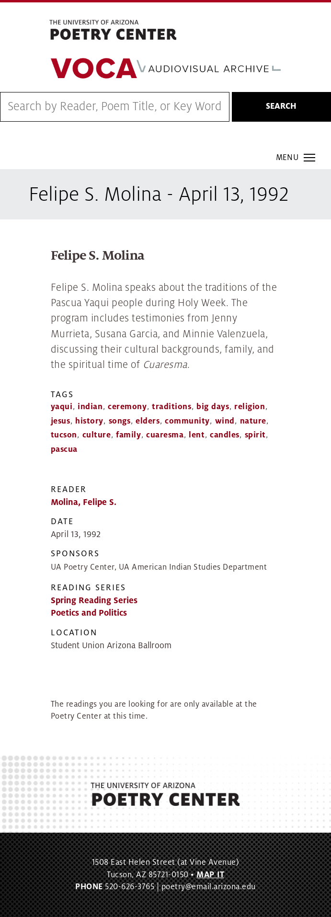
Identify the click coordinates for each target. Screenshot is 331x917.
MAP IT (210, 875)
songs (120, 421)
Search (281, 106)
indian (90, 406)
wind (225, 421)
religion (249, 406)
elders (148, 421)
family (128, 435)
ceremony (127, 406)
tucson (64, 435)
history (89, 421)
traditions (171, 406)
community (187, 421)
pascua (64, 449)
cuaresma (164, 435)
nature (253, 421)
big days (212, 406)
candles (225, 435)
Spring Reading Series (94, 600)
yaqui (62, 406)
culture (96, 435)
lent (197, 435)
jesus (60, 421)
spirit (255, 435)
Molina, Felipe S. (83, 502)
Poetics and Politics (89, 613)
